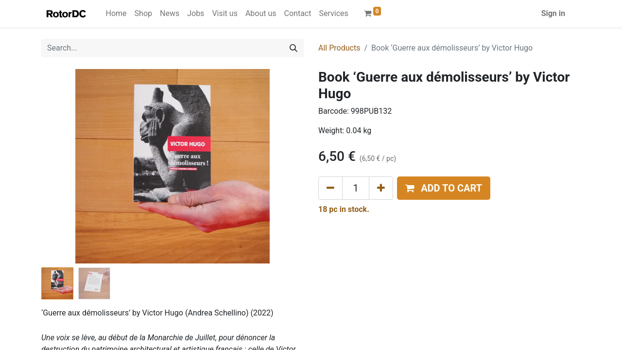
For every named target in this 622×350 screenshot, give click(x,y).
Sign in (553, 13)
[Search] (293, 48)
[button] (443, 188)
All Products (339, 47)
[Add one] (381, 188)
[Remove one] (330, 188)
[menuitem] (116, 13)
